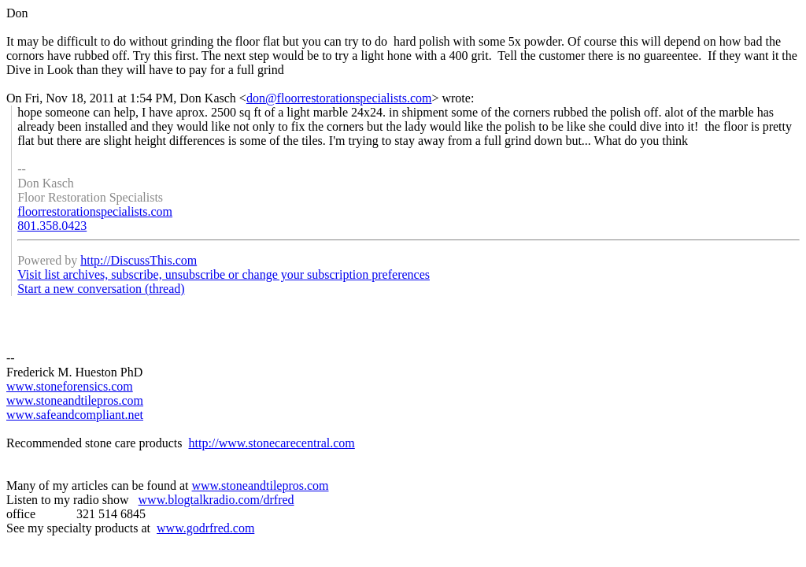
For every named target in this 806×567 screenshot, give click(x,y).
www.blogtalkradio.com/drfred (216, 499)
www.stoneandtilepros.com (74, 400)
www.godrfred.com (205, 528)
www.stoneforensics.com (69, 386)
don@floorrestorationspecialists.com (339, 98)
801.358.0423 (52, 225)
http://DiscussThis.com (138, 260)
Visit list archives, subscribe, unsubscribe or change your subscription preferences (223, 274)
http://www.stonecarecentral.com (271, 443)
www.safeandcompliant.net (74, 414)
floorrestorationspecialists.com (94, 211)
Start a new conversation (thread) (100, 288)
